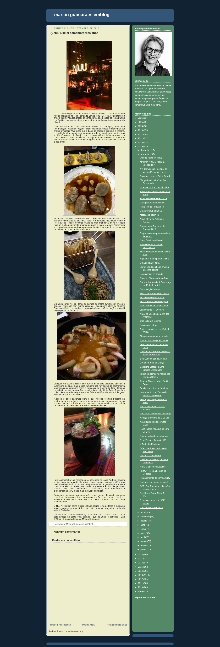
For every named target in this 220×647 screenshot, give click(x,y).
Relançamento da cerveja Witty (155, 478)
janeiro (144, 549)
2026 (141, 118)
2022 (141, 134)
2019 (141, 146)
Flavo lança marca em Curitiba (154, 293)
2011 (141, 583)
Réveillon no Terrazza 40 (152, 207)
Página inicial (88, 625)
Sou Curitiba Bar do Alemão (153, 359)
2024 (141, 126)
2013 (141, 575)
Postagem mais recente (60, 625)
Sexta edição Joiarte (150, 289)
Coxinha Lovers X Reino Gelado (155, 176)
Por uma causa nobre (150, 455)
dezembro (146, 150)
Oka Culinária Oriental (150, 321)
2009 (141, 591)
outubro (144, 513)
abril (143, 537)
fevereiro (145, 545)
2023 (141, 130)
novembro (146, 154)
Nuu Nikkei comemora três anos (76, 33)
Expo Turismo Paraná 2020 (153, 440)
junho (143, 529)
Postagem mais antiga (116, 625)
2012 (141, 579)
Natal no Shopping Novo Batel (154, 278)
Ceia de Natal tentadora (151, 507)
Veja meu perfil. (153, 105)
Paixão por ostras (148, 325)
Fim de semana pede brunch (154, 336)
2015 (141, 567)
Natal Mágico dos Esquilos (153, 467)
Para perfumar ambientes (152, 203)
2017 (141, 558)
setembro (145, 516)
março (144, 541)
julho (143, 525)
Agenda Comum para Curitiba (154, 259)
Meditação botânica (149, 215)
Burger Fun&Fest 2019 (151, 211)
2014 (141, 571)
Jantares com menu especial (154, 482)
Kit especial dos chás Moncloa (154, 187)
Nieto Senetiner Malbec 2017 (154, 306)
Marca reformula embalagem (154, 301)
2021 (141, 138)
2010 (141, 587)
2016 (141, 563)
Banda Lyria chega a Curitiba (154, 340)
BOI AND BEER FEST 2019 (153, 198)
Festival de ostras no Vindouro (154, 388)
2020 (141, 142)
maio (143, 533)
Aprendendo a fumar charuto (154, 436)
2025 (141, 122)
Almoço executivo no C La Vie (154, 418)
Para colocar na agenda (151, 274)
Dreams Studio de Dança (152, 363)
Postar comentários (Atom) (70, 631)
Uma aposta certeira (150, 263)
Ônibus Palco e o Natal (151, 158)
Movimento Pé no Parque (152, 297)
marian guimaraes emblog (81, 14)
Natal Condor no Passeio (152, 240)
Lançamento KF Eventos (152, 310)
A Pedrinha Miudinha (150, 444)
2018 (141, 554)
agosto (144, 521)
